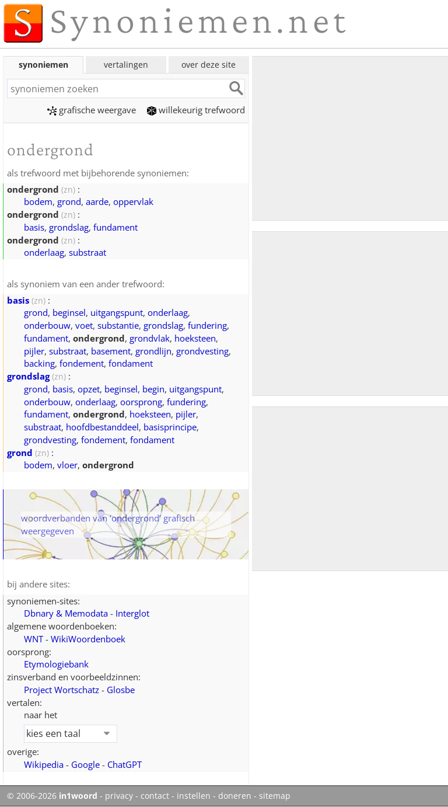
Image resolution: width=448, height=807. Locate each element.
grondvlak (150, 338)
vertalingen (126, 64)
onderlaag (44, 252)
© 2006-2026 (52, 796)
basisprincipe (170, 427)
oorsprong (141, 402)
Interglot (132, 613)
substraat (87, 252)
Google (85, 764)
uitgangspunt (116, 312)
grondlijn (153, 351)
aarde (97, 201)
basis (34, 227)
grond (69, 201)
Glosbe (121, 689)
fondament (130, 363)
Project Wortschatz (61, 689)
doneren (234, 796)
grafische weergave (91, 110)
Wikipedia (44, 764)
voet (84, 325)
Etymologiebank (56, 664)
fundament (115, 227)
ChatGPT (124, 764)
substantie (118, 325)
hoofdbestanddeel (102, 427)
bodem (38, 201)
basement (111, 351)
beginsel (69, 312)
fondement (82, 363)
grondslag (69, 227)
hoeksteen (195, 338)
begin (153, 389)
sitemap (274, 796)
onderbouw (47, 325)
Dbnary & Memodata (66, 613)
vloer (67, 465)
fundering (207, 325)
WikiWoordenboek (88, 639)
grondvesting (202, 351)
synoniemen (43, 64)
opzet (89, 389)
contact (155, 796)
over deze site (208, 64)
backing (39, 363)
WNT (33, 639)
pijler (34, 351)
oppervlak (133, 201)
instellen (194, 796)
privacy (119, 796)
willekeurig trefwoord (196, 110)
